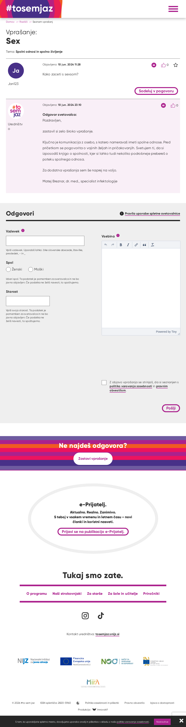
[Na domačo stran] (29, 9)
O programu (36, 593)
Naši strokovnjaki (67, 593)
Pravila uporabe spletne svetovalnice (152, 213)
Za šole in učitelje (123, 593)
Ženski (17, 269)
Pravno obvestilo (135, 702)
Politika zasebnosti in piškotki (102, 702)
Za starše (94, 593)
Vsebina (108, 236)
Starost (12, 291)
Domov (10, 21)
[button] (105, 245)
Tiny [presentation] (174, 331)
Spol (9, 262)
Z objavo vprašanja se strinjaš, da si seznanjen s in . (144, 386)
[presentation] (105, 245)
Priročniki (151, 593)
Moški (39, 269)
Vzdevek (13, 231)
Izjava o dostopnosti (162, 702)
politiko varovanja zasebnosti (133, 721)
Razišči (23, 21)
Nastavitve (162, 721)
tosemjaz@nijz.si (107, 634)
